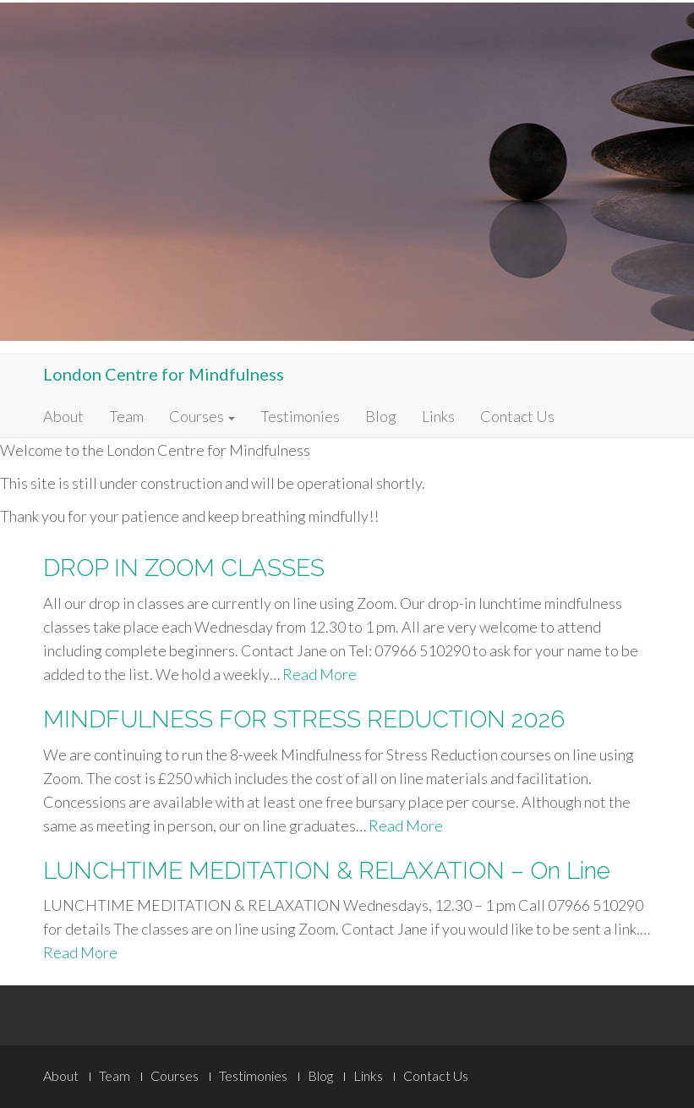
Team (126, 416)
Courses (202, 416)
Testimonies (300, 416)
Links (438, 416)
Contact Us (517, 416)
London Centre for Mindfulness (163, 374)
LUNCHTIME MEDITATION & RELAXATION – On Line (326, 871)
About (63, 416)
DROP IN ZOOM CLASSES (184, 568)
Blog (380, 416)
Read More (319, 674)
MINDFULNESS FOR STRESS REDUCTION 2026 (304, 719)
